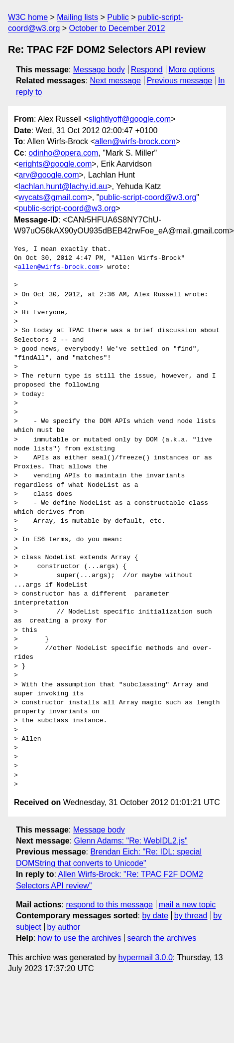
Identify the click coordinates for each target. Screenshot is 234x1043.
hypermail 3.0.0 (145, 957)
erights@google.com (55, 164)
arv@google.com (48, 175)
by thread (191, 915)
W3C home (28, 17)
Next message (115, 80)
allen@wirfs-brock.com (135, 141)
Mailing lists (77, 17)
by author (64, 927)
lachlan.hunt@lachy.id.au (62, 186)
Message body (99, 69)
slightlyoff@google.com (130, 119)
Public (118, 17)
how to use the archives (79, 938)
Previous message (180, 80)
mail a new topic (187, 904)
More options (192, 69)
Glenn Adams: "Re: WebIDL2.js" (131, 840)
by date (155, 915)
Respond (147, 69)
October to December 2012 (117, 28)
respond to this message (109, 904)
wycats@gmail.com (52, 197)
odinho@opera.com (63, 153)
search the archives (162, 938)
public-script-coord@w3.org (147, 197)
